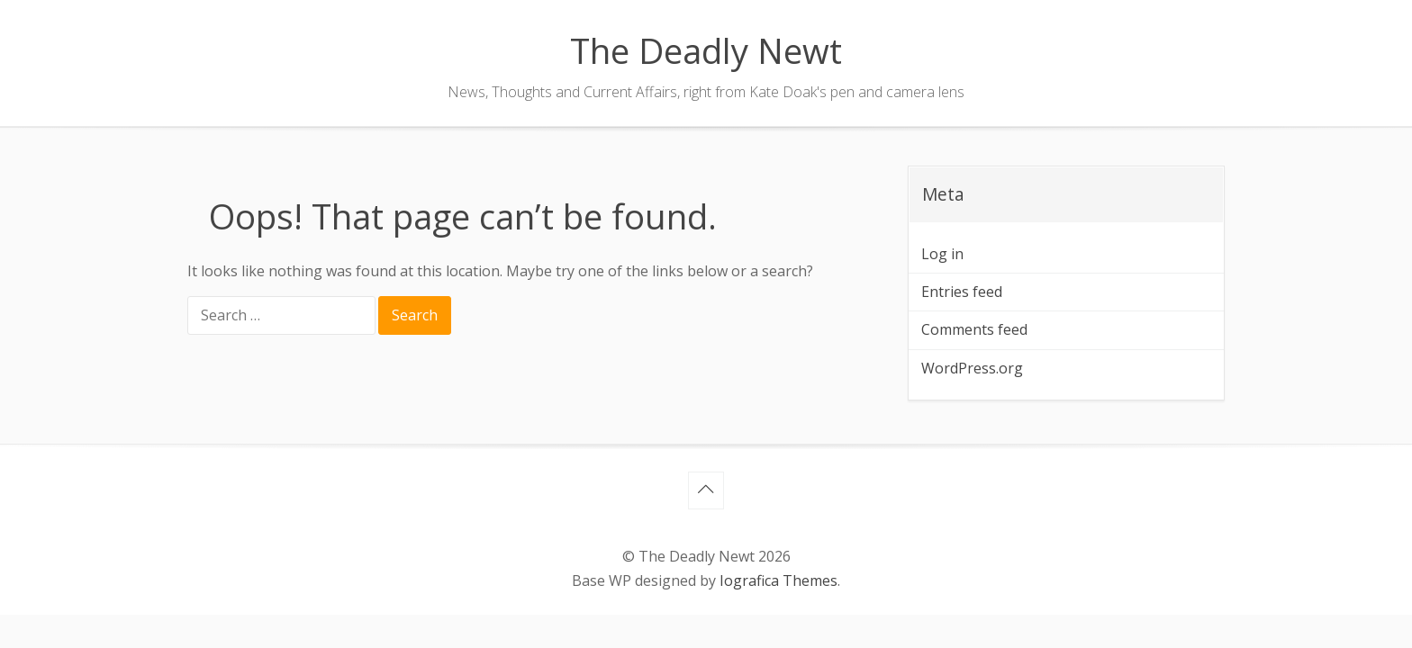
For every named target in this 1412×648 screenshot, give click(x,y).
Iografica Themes (778, 580)
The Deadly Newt (706, 50)
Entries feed (961, 292)
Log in (942, 254)
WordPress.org (972, 368)
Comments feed (974, 329)
